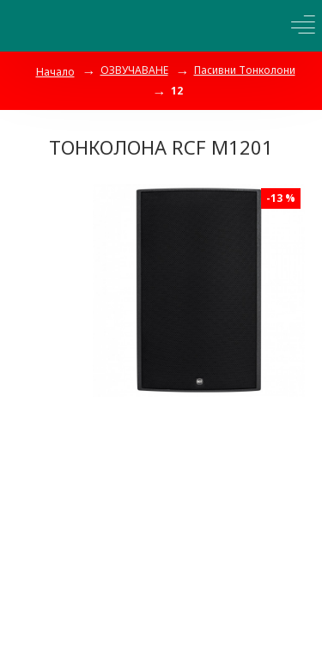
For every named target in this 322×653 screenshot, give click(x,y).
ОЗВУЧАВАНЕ (134, 70)
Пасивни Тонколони (244, 70)
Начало (55, 71)
